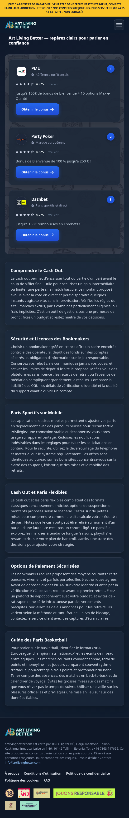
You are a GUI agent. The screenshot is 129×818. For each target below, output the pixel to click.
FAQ (46, 780)
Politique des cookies (22, 780)
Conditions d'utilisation (43, 773)
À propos (12, 773)
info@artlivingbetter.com (23, 762)
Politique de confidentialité (88, 773)
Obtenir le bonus (37, 109)
